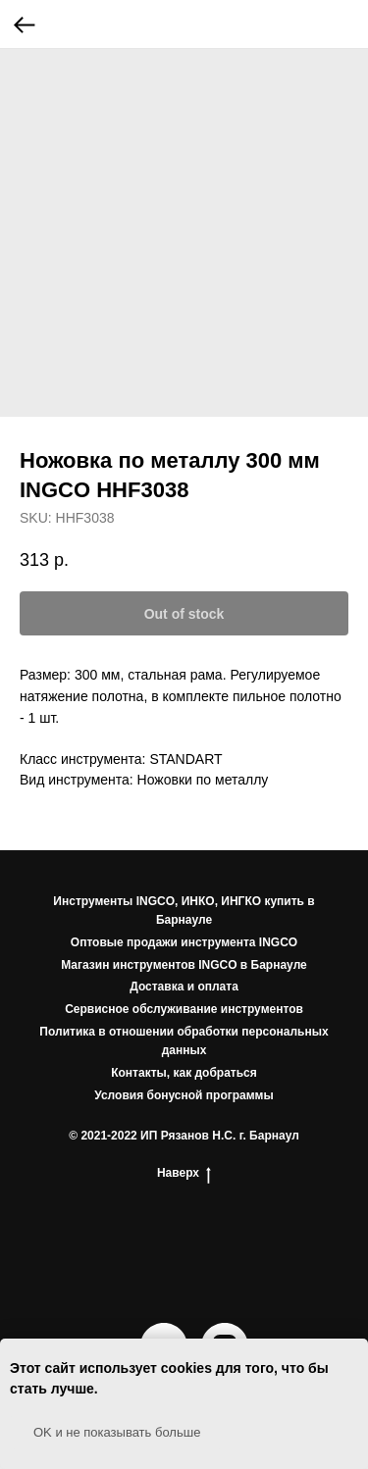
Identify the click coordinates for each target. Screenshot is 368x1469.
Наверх (184, 1173)
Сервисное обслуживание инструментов (184, 1009)
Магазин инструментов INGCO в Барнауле (184, 965)
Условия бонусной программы (184, 1095)
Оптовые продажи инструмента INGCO (184, 942)
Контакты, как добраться (184, 1073)
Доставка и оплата (184, 986)
